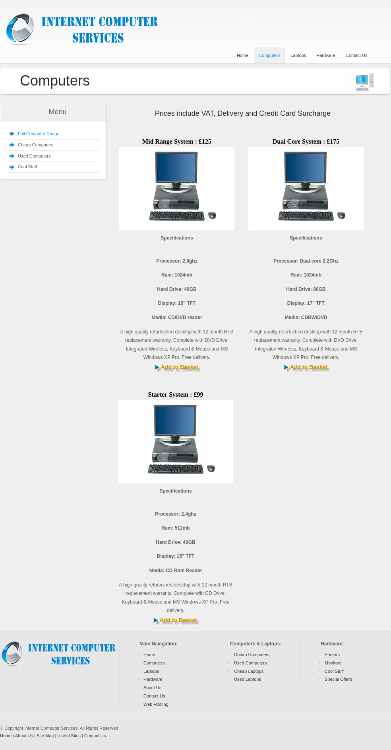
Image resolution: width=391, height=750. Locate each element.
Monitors (333, 662)
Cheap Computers (35, 144)
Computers (154, 662)
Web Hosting (155, 704)
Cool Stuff (27, 166)
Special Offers (338, 679)
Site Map (45, 735)
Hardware (153, 679)
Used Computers (34, 156)
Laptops (151, 671)
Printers (332, 654)
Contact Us (154, 696)
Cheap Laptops (249, 671)
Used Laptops (247, 679)
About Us (152, 687)
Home (149, 654)
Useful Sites (69, 735)
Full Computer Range (39, 133)
